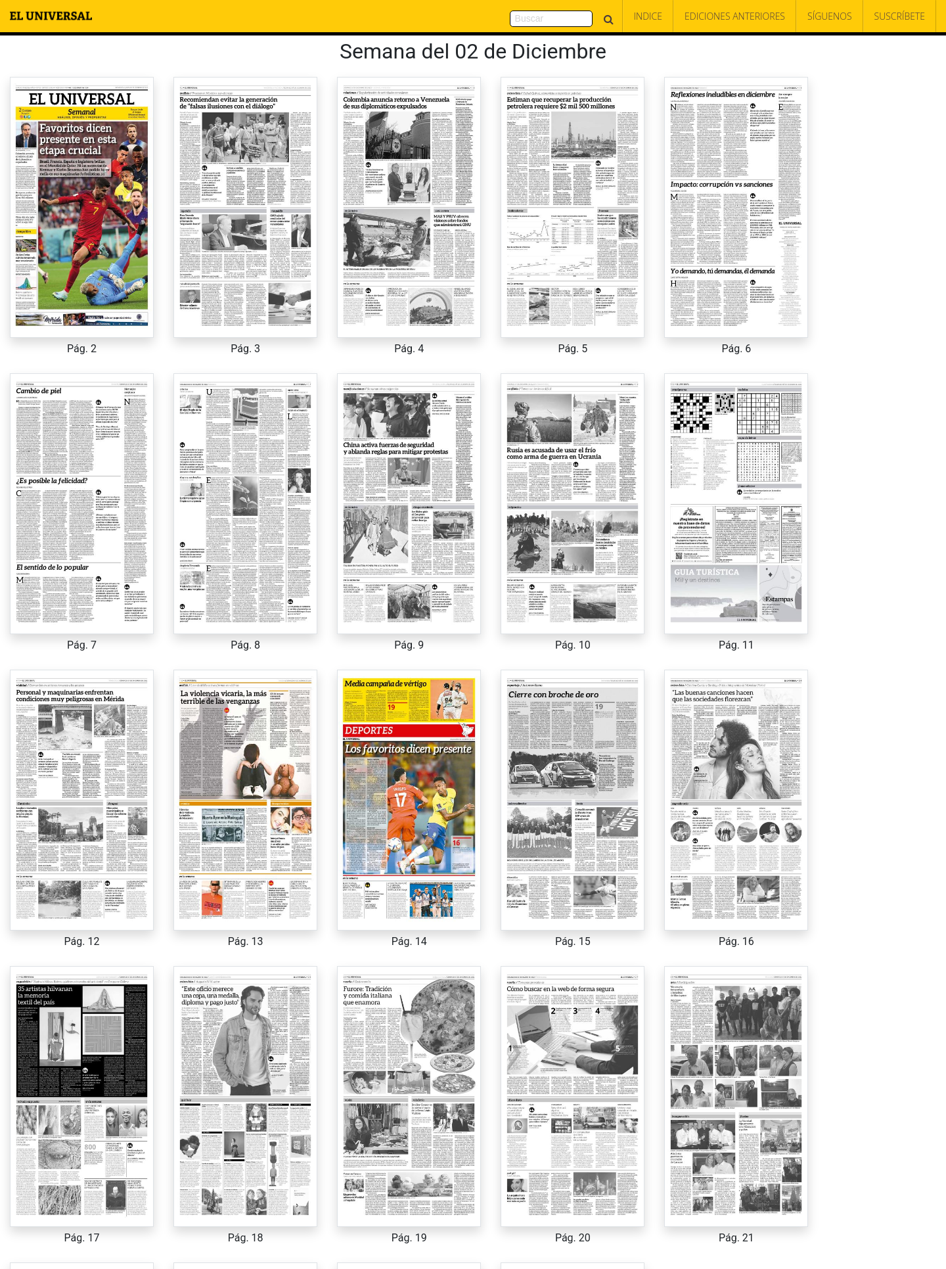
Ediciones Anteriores (735, 16)
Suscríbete (899, 16)
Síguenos (829, 16)
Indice (648, 16)
